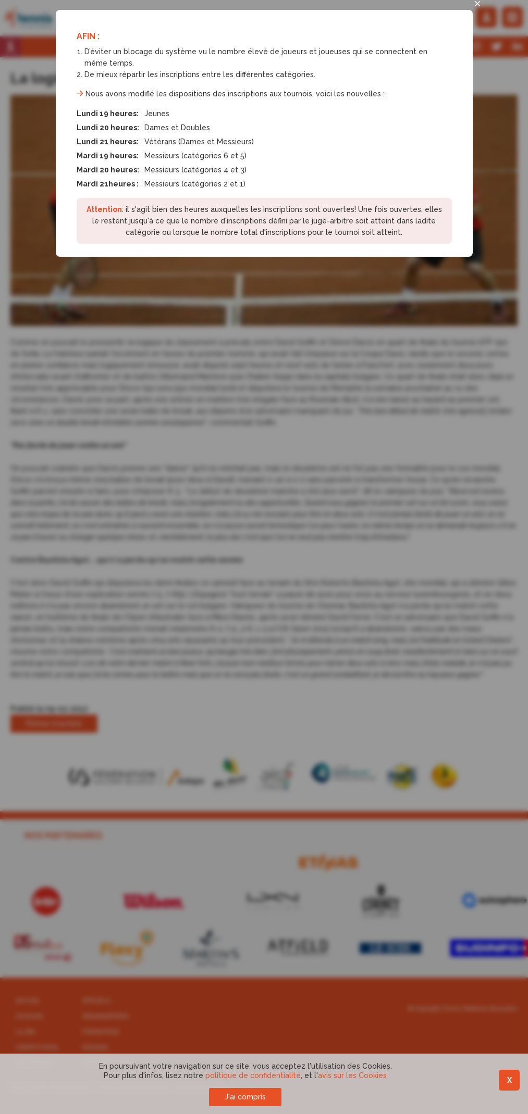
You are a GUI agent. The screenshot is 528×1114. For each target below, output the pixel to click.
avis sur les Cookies (352, 1075)
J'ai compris (245, 1097)
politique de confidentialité (253, 1075)
